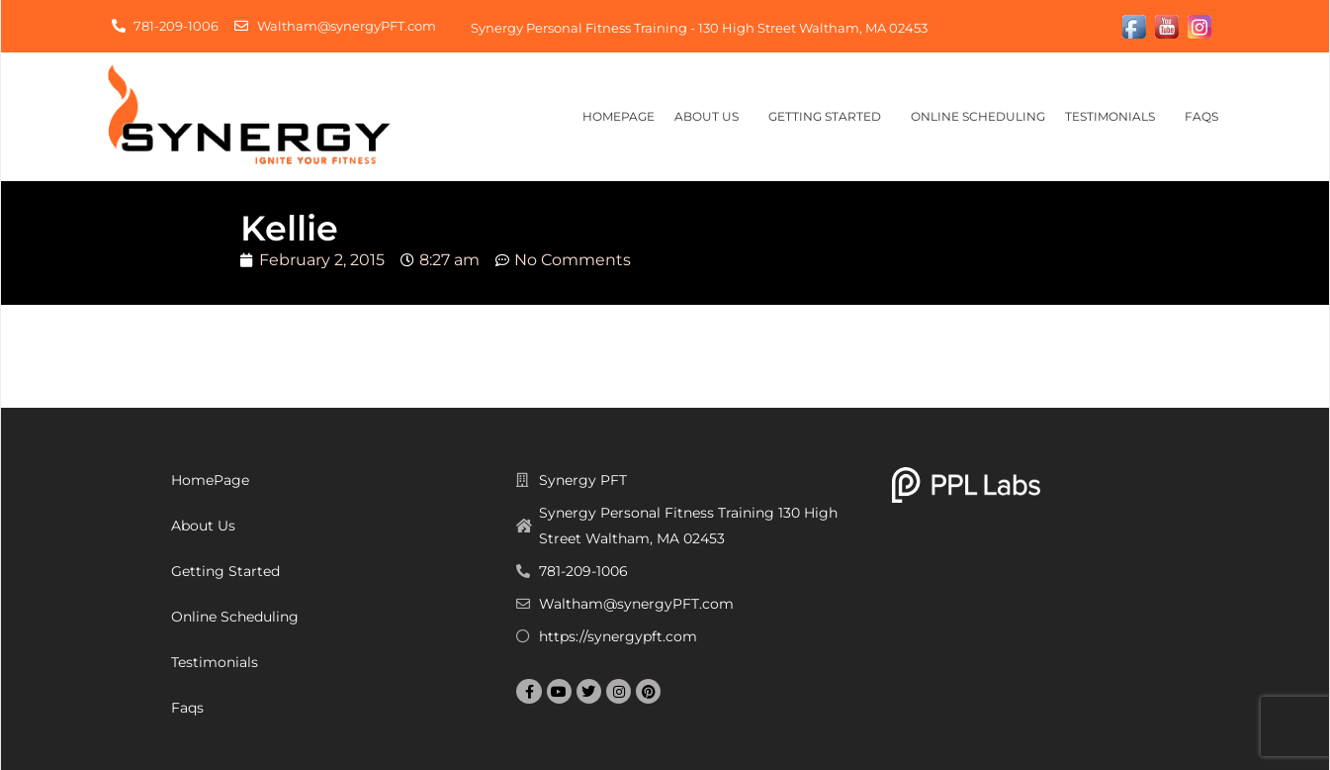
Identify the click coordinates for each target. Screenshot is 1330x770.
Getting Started (829, 117)
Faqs (1206, 117)
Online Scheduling (978, 116)
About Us (711, 117)
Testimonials (1115, 117)
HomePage (618, 116)
